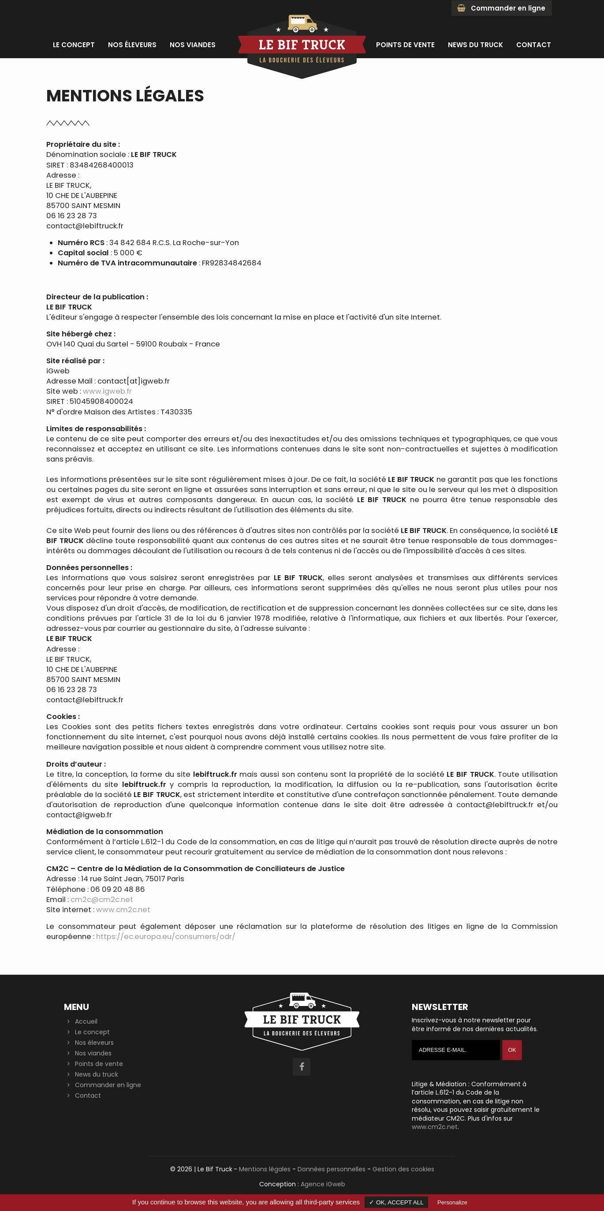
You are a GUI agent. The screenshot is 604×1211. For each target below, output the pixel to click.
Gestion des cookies (403, 1169)
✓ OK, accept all (396, 1202)
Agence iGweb (323, 1184)
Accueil (86, 1021)
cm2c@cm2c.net (102, 899)
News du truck (96, 1074)
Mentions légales (265, 1169)
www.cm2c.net (123, 910)
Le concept (92, 1032)
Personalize (452, 1202)
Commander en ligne (501, 8)
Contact (88, 1095)
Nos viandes (93, 1053)
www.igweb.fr (107, 391)
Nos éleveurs (94, 1042)
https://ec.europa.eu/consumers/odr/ (165, 937)
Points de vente (99, 1063)
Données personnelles (331, 1169)
